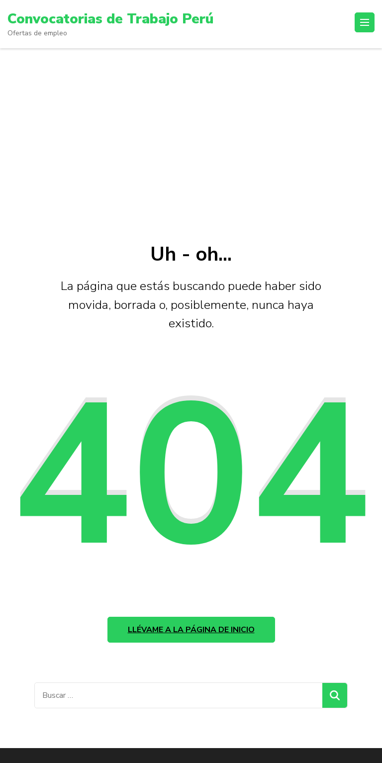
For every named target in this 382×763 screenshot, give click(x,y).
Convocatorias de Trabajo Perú (110, 18)
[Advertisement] (191, 122)
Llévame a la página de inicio (191, 629)
